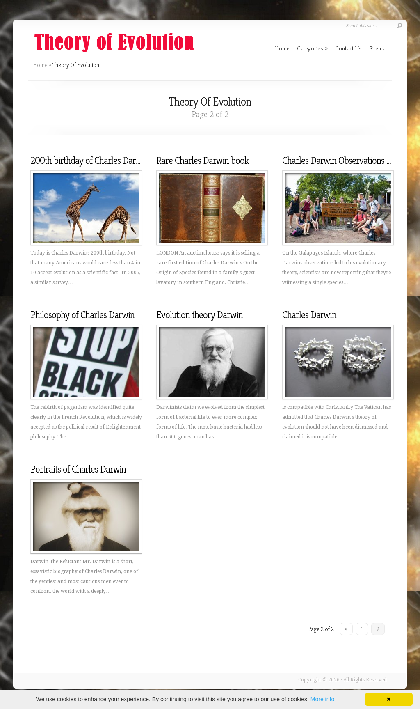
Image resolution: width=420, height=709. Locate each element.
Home (40, 65)
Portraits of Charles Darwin (78, 469)
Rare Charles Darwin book (202, 160)
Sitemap (379, 48)
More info (322, 699)
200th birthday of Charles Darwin (89, 160)
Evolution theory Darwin (199, 315)
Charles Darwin (309, 315)
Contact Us (348, 48)
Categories (312, 48)
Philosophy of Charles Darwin (82, 315)
